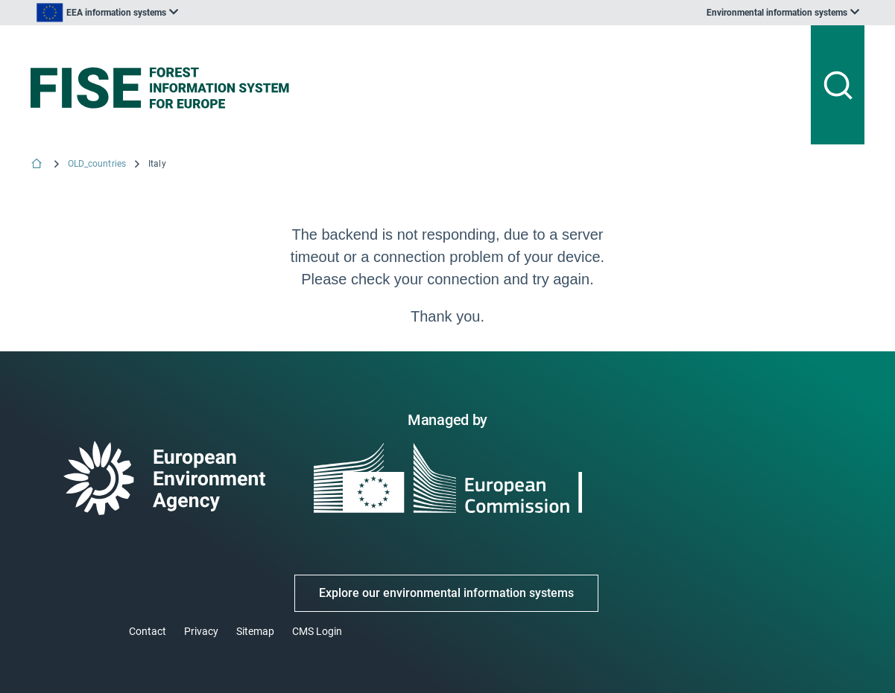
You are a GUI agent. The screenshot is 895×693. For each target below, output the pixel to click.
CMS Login (317, 631)
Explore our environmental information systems (446, 593)
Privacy (201, 631)
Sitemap (255, 631)
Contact (147, 631)
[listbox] (107, 12)
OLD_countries (97, 164)
